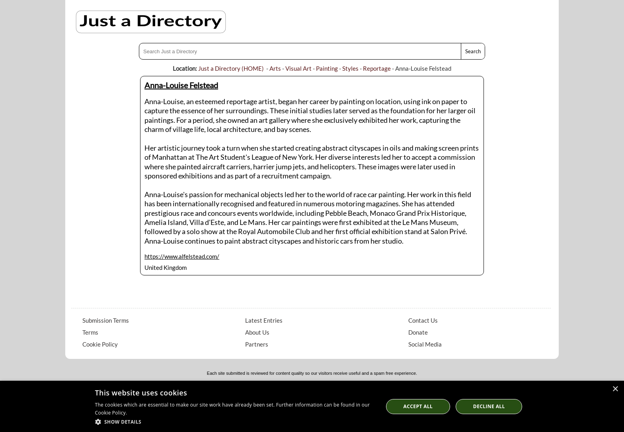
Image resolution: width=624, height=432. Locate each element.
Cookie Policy (100, 344)
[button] (235, 421)
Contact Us (423, 320)
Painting (327, 68)
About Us (257, 332)
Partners (256, 344)
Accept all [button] (418, 406)
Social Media (425, 344)
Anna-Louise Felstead (181, 85)
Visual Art (298, 68)
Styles (350, 68)
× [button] (615, 389)
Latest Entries (264, 320)
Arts (275, 68)
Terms (90, 332)
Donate (418, 332)
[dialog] (312, 406)
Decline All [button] (489, 406)
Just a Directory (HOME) (231, 68)
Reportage (377, 68)
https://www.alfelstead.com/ (181, 256)
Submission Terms (105, 320)
